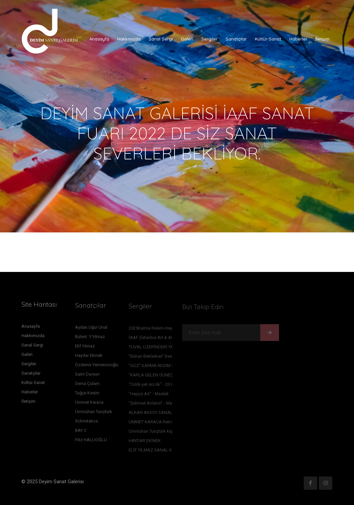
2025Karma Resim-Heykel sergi (159, 329)
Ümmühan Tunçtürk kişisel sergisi (161, 432)
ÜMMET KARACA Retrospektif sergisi (165, 423)
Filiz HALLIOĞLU (91, 441)
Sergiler (209, 39)
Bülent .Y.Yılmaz (90, 338)
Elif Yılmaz (85, 347)
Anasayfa (99, 39)
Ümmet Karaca (89, 403)
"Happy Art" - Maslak (149, 395)
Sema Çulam (87, 384)
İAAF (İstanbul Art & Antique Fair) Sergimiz (170, 338)
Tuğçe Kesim (87, 394)
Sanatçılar (236, 39)
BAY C (80, 431)
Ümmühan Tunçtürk (93, 413)
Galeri (187, 39)
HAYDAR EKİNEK (145, 441)
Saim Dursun (87, 375)
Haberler (298, 39)
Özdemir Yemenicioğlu (96, 366)
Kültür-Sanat (268, 39)
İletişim (322, 39)
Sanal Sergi (161, 39)
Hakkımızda (129, 39)
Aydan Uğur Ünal (91, 328)
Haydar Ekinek (88, 356)
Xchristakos (86, 422)
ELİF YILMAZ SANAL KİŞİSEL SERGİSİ (165, 451)
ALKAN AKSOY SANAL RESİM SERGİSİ (166, 413)
